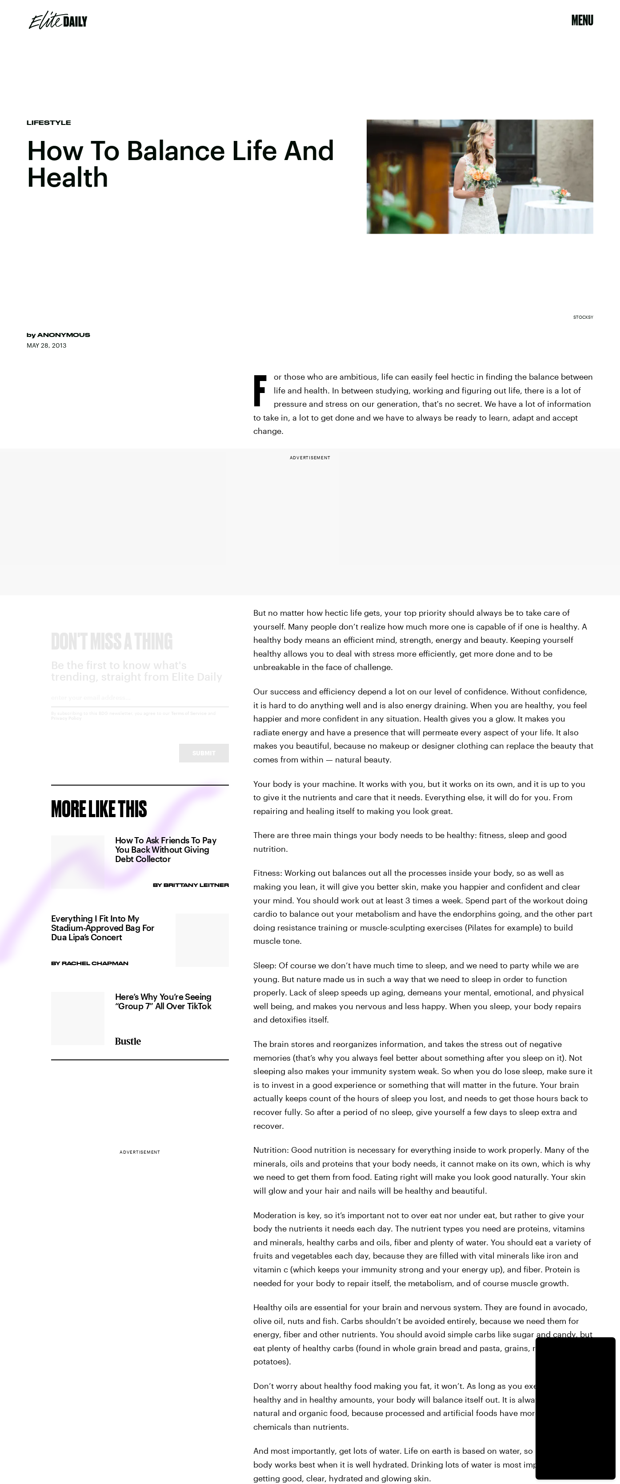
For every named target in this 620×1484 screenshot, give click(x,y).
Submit (204, 761)
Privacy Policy (66, 726)
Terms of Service (189, 721)
